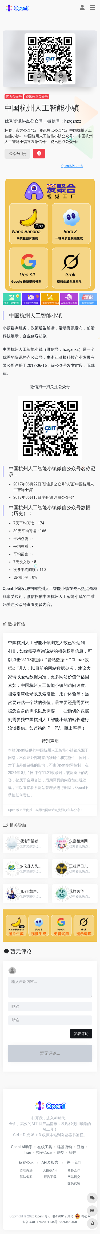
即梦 (60, 1152)
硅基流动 (64, 1147)
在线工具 (44, 1147)
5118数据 (31, 659)
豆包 (80, 1147)
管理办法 (26, 1170)
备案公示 (26, 1162)
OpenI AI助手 (22, 1147)
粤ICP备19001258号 (58, 1216)
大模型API (50, 1170)
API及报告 (50, 1162)
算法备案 (26, 1177)
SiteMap (64, 1222)
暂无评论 (21, 951)
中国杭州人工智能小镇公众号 (48, 136)
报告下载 (50, 1177)
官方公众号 (14, 97)
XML (74, 1222)
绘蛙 (72, 1152)
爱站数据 (56, 659)
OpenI (39, 1216)
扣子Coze (44, 1152)
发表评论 (81, 1033)
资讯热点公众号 (37, 97)
